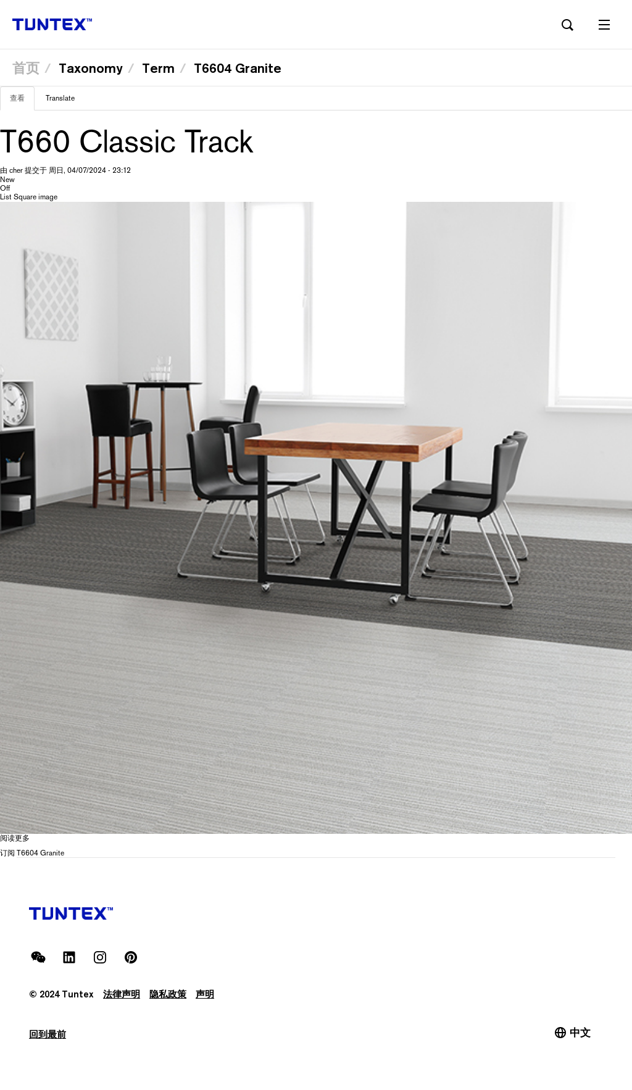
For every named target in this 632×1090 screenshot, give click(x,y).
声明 (205, 994)
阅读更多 (15, 838)
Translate (60, 98)
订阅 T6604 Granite (32, 853)
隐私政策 (167, 994)
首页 (26, 68)
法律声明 (121, 994)
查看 (22, 101)
